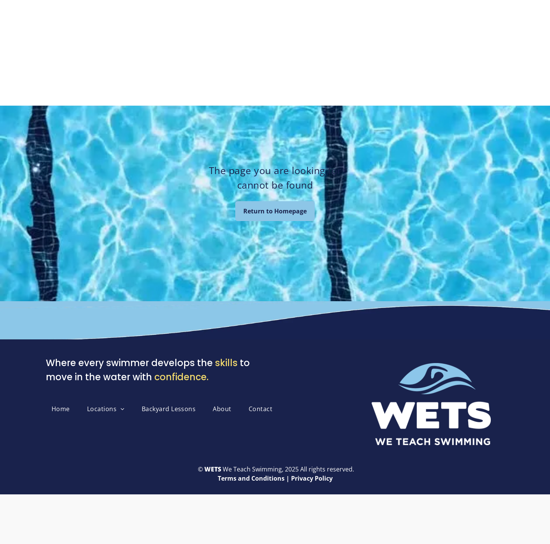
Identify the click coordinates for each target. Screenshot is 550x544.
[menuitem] (63, 409)
